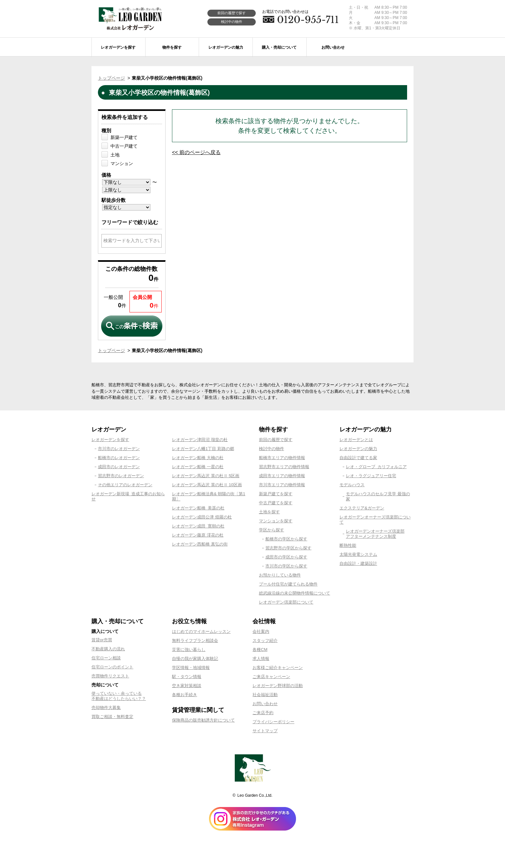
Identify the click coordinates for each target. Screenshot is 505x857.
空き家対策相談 (186, 685)
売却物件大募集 (106, 707)
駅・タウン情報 (186, 676)
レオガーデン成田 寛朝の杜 (198, 526)
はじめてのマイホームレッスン (201, 631)
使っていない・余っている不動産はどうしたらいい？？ (118, 696)
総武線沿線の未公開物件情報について (294, 593)
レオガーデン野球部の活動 (277, 685)
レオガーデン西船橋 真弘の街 (200, 544)
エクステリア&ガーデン (361, 508)
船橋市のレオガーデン (119, 457)
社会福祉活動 (265, 694)
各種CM (259, 649)
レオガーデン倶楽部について (286, 602)
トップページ (111, 78)
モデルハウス (352, 484)
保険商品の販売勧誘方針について (203, 720)
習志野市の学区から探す (288, 548)
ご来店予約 (262, 712)
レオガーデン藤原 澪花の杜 (198, 535)
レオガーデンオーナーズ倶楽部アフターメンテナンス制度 (375, 534)
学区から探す (271, 529)
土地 (114, 154)
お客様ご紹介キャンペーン (277, 667)
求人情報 (260, 658)
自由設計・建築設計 (358, 563)
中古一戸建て (124, 146)
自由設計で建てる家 (358, 457)
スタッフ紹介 (265, 640)
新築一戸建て (124, 137)
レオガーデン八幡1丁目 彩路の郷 (203, 448)
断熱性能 (347, 545)
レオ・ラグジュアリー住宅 (371, 475)
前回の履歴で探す (231, 13)
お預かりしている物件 (280, 575)
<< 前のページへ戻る (196, 152)
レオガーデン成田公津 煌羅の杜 (202, 517)
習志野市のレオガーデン (121, 475)
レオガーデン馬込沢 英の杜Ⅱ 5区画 (205, 475)
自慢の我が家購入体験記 (195, 658)
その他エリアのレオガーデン (125, 484)
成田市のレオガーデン (119, 466)
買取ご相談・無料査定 (112, 716)
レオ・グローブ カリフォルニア (376, 466)
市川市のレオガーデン (119, 448)
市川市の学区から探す (286, 566)
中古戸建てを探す (275, 502)
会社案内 (260, 631)
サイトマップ (265, 730)
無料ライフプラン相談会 (195, 640)
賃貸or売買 (101, 639)
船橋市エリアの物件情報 (282, 457)
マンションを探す (275, 520)
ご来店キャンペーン (271, 676)
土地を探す (269, 511)
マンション (121, 163)
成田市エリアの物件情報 (282, 475)
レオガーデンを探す (110, 439)
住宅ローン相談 (106, 657)
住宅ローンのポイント (112, 667)
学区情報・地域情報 (191, 667)
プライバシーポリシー (273, 721)
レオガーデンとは (356, 439)
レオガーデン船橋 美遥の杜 (198, 508)
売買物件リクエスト (110, 676)
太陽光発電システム (358, 554)
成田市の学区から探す (286, 557)
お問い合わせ (265, 703)
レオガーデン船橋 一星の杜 (198, 466)
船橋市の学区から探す (286, 539)
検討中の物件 (231, 22)
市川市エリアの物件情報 (282, 484)
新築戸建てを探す (275, 493)
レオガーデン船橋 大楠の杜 (198, 457)
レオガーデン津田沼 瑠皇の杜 (200, 439)
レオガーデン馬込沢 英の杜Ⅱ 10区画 (207, 484)
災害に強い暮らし (188, 649)
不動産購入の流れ (108, 648)
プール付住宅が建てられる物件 (288, 584)
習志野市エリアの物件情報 (284, 466)
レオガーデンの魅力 (358, 448)
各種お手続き (184, 694)
